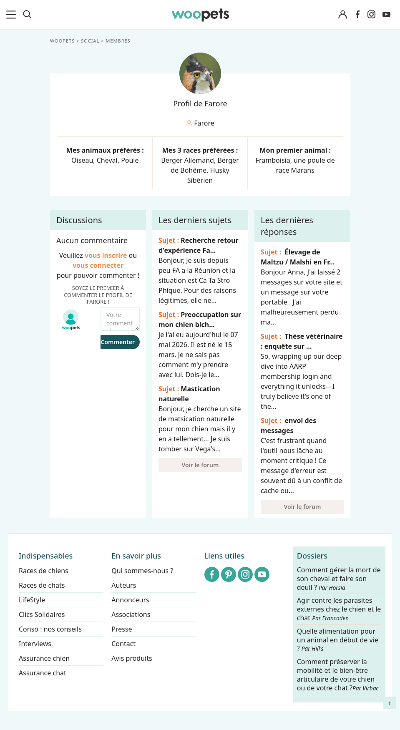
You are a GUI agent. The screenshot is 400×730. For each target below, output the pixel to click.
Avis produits (131, 658)
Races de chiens (43, 570)
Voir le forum (200, 465)
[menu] (12, 14)
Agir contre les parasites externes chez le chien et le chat (339, 610)
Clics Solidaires (42, 614)
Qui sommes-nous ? (142, 570)
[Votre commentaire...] (120, 319)
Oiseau (82, 160)
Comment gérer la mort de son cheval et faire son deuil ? (339, 579)
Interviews (35, 643)
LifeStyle (32, 599)
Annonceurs (130, 599)
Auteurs (123, 585)
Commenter (118, 342)
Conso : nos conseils (50, 629)
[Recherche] (27, 14)
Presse (121, 629)
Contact (123, 643)
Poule (129, 160)
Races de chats (42, 585)
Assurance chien (44, 658)
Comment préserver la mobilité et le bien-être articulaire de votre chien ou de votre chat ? (338, 674)
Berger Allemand (187, 160)
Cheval (106, 160)
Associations (130, 614)
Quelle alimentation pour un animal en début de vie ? (337, 640)
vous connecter (97, 265)
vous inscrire (105, 255)
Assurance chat (42, 672)
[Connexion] (342, 15)
